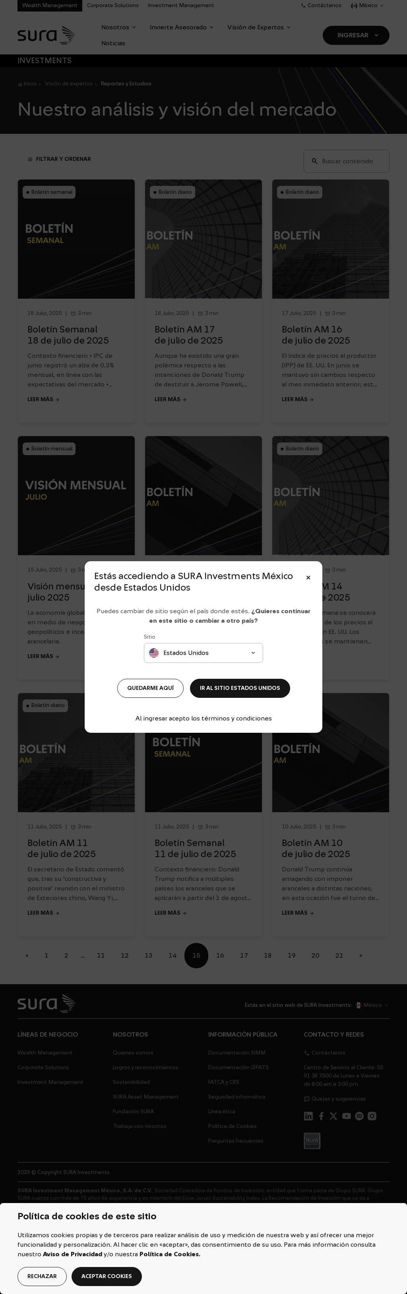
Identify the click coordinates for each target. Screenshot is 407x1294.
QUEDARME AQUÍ (150, 688)
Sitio (149, 637)
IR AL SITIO (240, 688)
